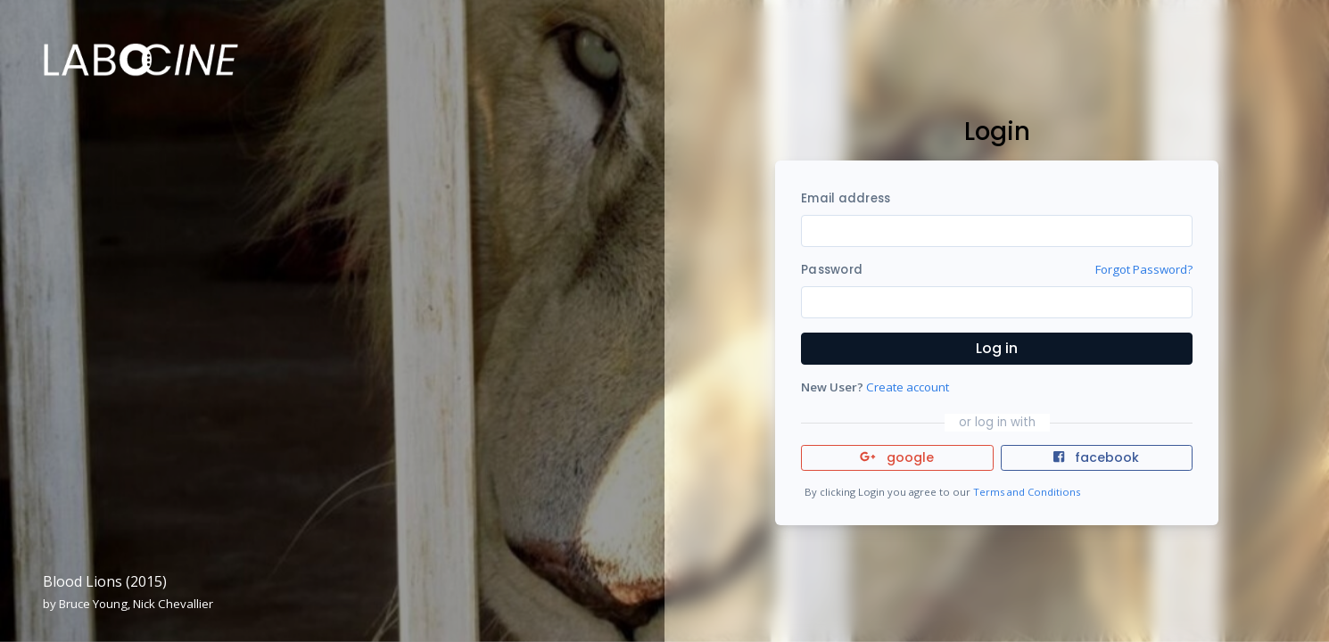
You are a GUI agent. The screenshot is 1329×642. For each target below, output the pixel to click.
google (897, 457)
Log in (997, 348)
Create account (907, 387)
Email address (845, 198)
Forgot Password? (1144, 269)
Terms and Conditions (1026, 491)
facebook (1096, 457)
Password (832, 269)
